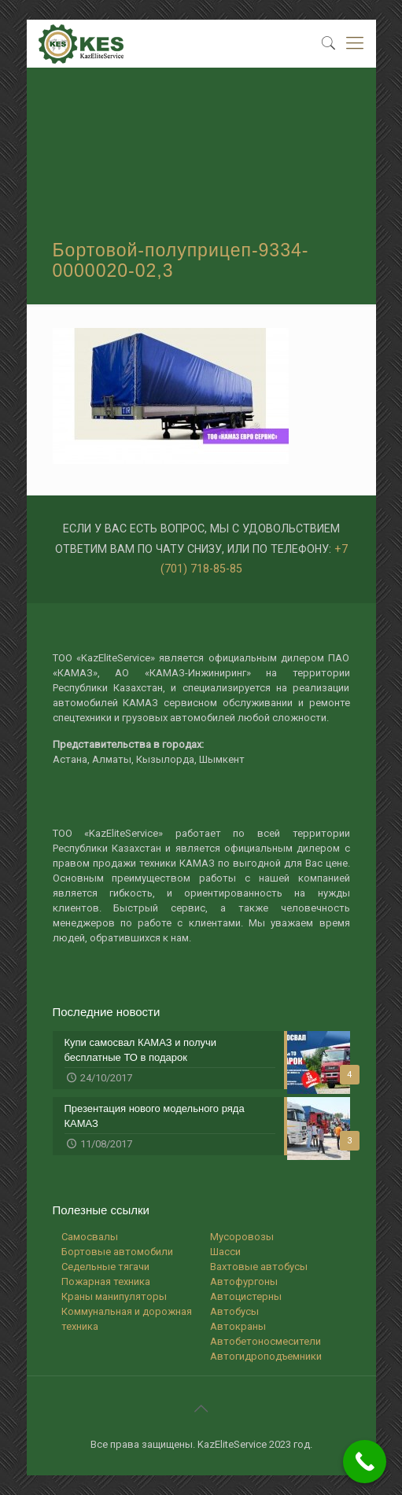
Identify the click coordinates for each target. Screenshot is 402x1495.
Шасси (225, 1251)
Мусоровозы (242, 1237)
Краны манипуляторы (114, 1296)
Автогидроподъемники (266, 1356)
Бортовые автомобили (117, 1251)
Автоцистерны (246, 1296)
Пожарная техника (105, 1281)
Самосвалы (89, 1237)
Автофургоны (244, 1281)
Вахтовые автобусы (259, 1266)
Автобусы (234, 1311)
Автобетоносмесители (265, 1341)
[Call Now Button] (364, 1461)
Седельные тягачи (105, 1266)
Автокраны (238, 1326)
